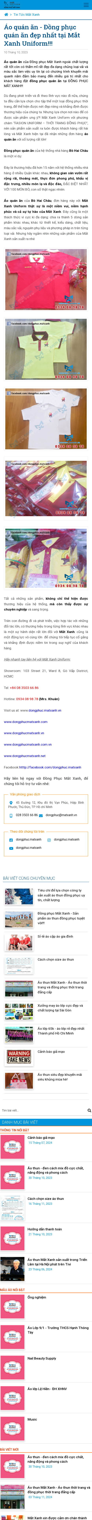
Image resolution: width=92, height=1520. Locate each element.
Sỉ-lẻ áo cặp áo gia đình (55, 936)
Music (32, 1419)
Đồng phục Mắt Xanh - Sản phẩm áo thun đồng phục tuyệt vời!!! (61, 918)
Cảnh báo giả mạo (51, 1052)
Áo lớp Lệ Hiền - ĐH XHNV (47, 1389)
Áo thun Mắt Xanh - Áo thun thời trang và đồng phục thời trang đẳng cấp (62, 987)
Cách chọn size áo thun (56, 959)
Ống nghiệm (37, 1297)
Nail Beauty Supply (42, 1358)
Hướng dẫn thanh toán (45, 1229)
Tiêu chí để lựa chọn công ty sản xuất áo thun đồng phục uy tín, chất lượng (61, 895)
